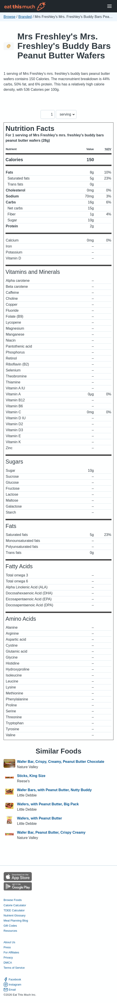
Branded (25, 17)
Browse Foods (13, 900)
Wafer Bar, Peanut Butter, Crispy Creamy (51, 832)
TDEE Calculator (14, 910)
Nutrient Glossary (14, 915)
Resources (10, 930)
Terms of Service (14, 967)
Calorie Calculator (15, 905)
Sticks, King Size (31, 776)
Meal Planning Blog (16, 920)
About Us (9, 942)
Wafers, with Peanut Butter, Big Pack (48, 804)
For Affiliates (11, 952)
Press (7, 947)
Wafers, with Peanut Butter (39, 818)
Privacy (8, 957)
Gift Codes (10, 925)
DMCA (8, 962)
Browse (9, 17)
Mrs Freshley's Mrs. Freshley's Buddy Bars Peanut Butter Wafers (64, 46)
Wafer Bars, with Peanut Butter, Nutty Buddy (54, 790)
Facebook (12, 979)
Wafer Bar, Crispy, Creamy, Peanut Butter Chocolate (60, 761)
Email (10, 990)
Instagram (12, 984)
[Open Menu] (109, 6)
